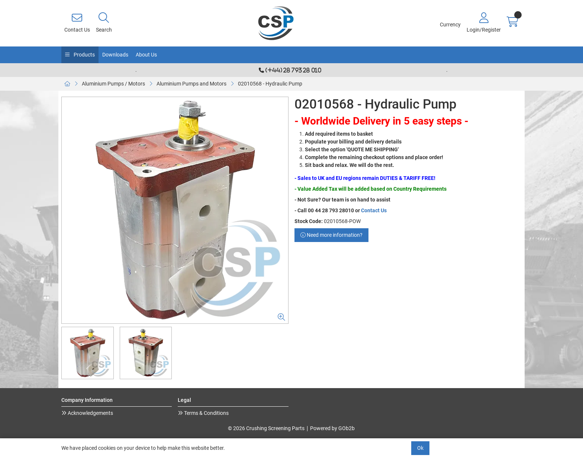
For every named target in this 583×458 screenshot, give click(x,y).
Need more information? (331, 235)
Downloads (115, 55)
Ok (420, 448)
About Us (146, 55)
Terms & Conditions (206, 413)
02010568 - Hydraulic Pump (270, 84)
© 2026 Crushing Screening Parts (266, 428)
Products (84, 55)
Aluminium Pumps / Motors (113, 84)
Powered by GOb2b (332, 428)
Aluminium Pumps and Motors (191, 84)
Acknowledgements (90, 413)
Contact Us (374, 210)
